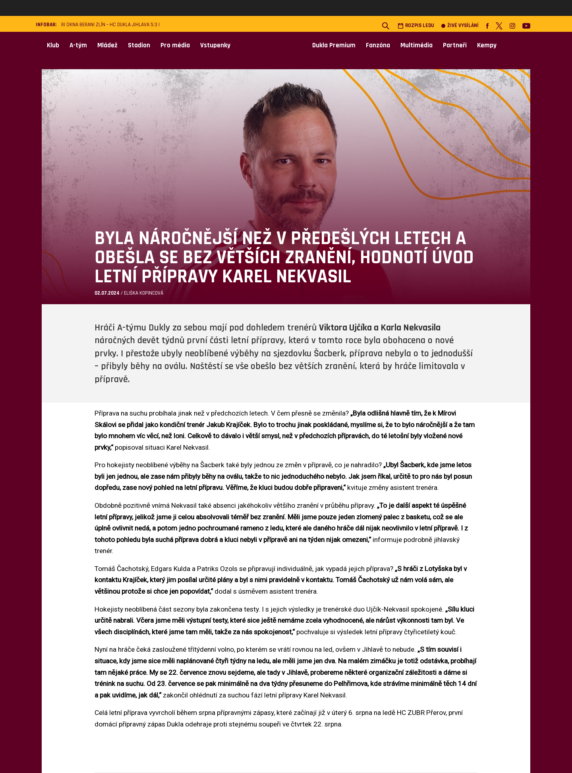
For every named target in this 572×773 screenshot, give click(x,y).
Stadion (139, 45)
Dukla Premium (334, 45)
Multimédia (416, 45)
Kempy (487, 45)
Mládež (107, 45)
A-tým (78, 45)
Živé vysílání (460, 25)
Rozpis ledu (416, 25)
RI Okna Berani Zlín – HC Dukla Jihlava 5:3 (109, 24)
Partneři (455, 45)
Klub (53, 45)
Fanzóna (378, 45)
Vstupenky (215, 45)
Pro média (175, 45)
